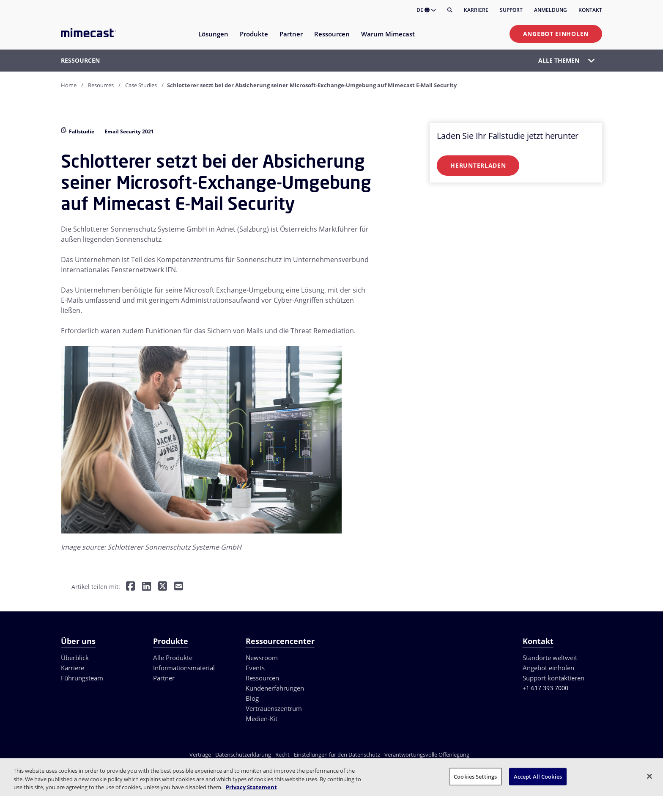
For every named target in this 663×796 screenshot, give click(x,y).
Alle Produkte (172, 657)
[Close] (649, 776)
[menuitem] (213, 39)
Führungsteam (82, 678)
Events (255, 667)
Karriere (476, 10)
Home (69, 85)
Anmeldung (550, 10)
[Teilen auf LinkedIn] (146, 587)
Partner (164, 678)
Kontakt (590, 10)
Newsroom (262, 657)
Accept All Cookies (538, 776)
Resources (101, 85)
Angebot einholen (556, 34)
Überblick (75, 657)
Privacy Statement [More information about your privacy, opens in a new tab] (251, 787)
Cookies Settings (475, 776)
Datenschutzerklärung (243, 754)
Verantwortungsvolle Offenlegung (426, 754)
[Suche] (449, 10)
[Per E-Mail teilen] (178, 587)
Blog (252, 698)
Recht (282, 754)
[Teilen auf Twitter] (162, 587)
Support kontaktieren (553, 678)
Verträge (200, 754)
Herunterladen (478, 165)
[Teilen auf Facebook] (130, 587)
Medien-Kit (261, 718)
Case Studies (141, 85)
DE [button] (426, 10)
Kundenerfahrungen (275, 688)
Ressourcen (262, 678)
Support (511, 10)
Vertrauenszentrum (274, 708)
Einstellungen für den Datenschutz (337, 754)
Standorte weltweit (550, 657)
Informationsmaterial (184, 667)
